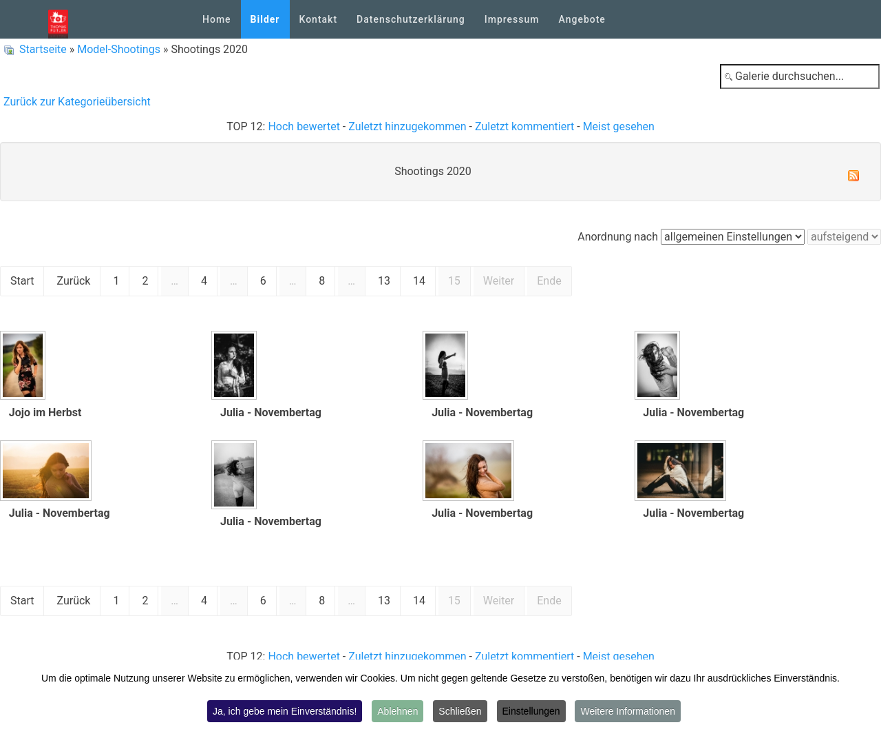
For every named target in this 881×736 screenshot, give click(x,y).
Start (22, 280)
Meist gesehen (619, 126)
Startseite (43, 49)
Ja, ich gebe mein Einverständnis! (285, 711)
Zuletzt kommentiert (524, 126)
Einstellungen (531, 711)
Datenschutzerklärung (411, 19)
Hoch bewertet (303, 126)
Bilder (265, 19)
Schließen (459, 711)
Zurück (73, 280)
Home (216, 19)
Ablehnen (397, 711)
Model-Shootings (118, 49)
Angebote (581, 19)
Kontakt (318, 19)
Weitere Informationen (627, 711)
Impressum (512, 19)
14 (419, 280)
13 (384, 280)
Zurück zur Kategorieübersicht (77, 101)
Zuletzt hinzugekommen (407, 126)
